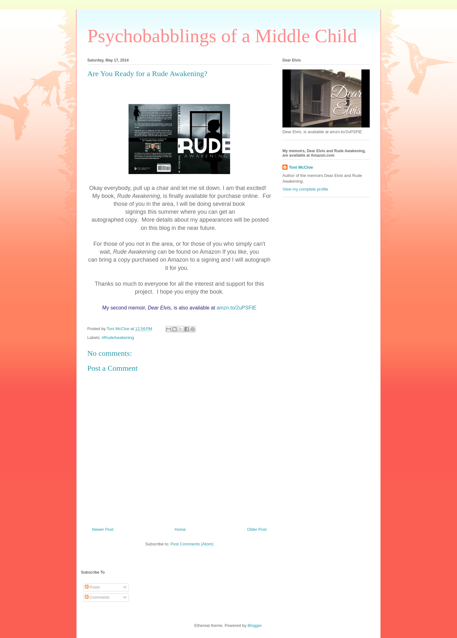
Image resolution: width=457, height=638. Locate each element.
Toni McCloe (301, 167)
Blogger (255, 625)
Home (180, 529)
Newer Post (102, 529)
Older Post (257, 529)
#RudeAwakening (118, 337)
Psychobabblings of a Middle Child (222, 35)
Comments (97, 597)
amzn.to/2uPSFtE (236, 307)
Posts (92, 587)
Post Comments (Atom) (191, 544)
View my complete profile (305, 189)
